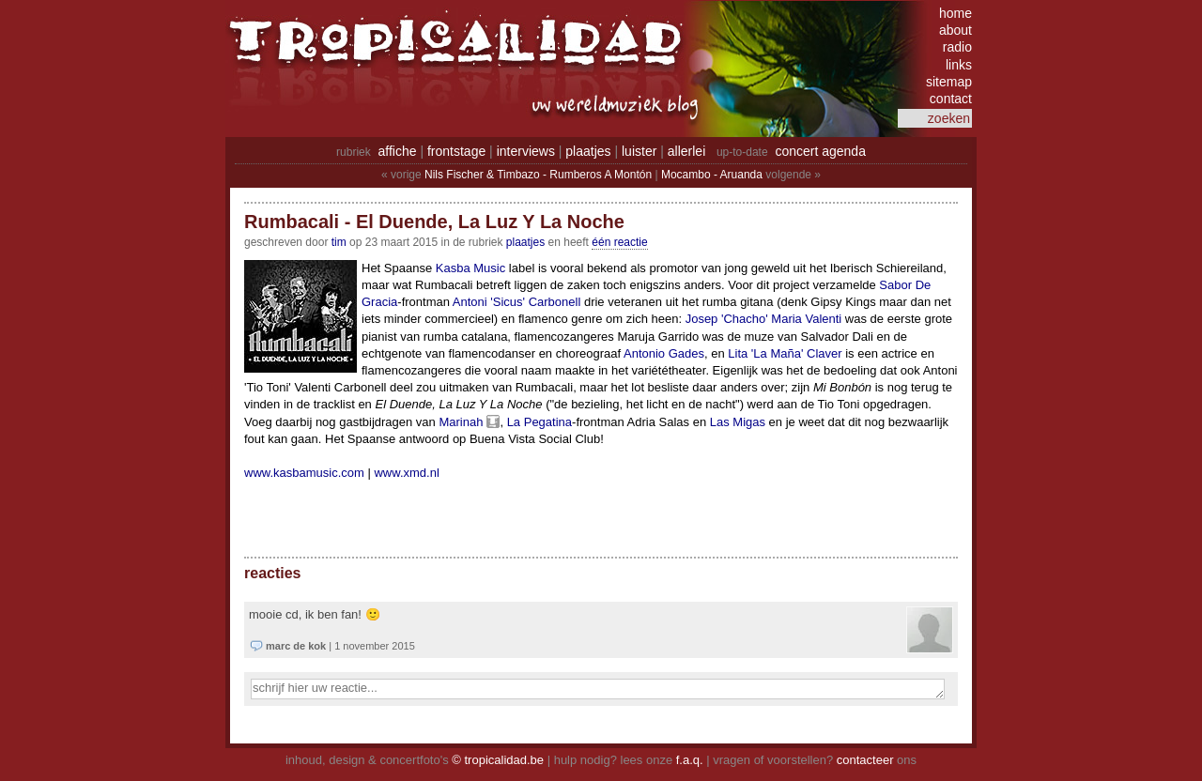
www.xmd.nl (406, 473)
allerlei (686, 151)
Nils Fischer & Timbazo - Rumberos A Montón (538, 174)
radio (957, 46)
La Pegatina (539, 422)
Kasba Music (470, 268)
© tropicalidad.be (498, 760)
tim (339, 242)
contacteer (865, 760)
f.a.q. (689, 760)
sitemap (949, 81)
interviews (526, 151)
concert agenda (820, 151)
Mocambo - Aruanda (712, 174)
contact (951, 98)
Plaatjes (525, 242)
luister (639, 151)
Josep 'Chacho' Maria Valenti (764, 319)
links (959, 64)
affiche (397, 151)
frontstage (456, 151)
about (955, 30)
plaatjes (587, 151)
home (955, 13)
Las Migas (737, 422)
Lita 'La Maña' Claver (784, 353)
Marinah (461, 422)
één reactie (619, 242)
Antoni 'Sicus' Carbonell (516, 302)
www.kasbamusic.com (304, 473)
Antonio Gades (664, 353)
